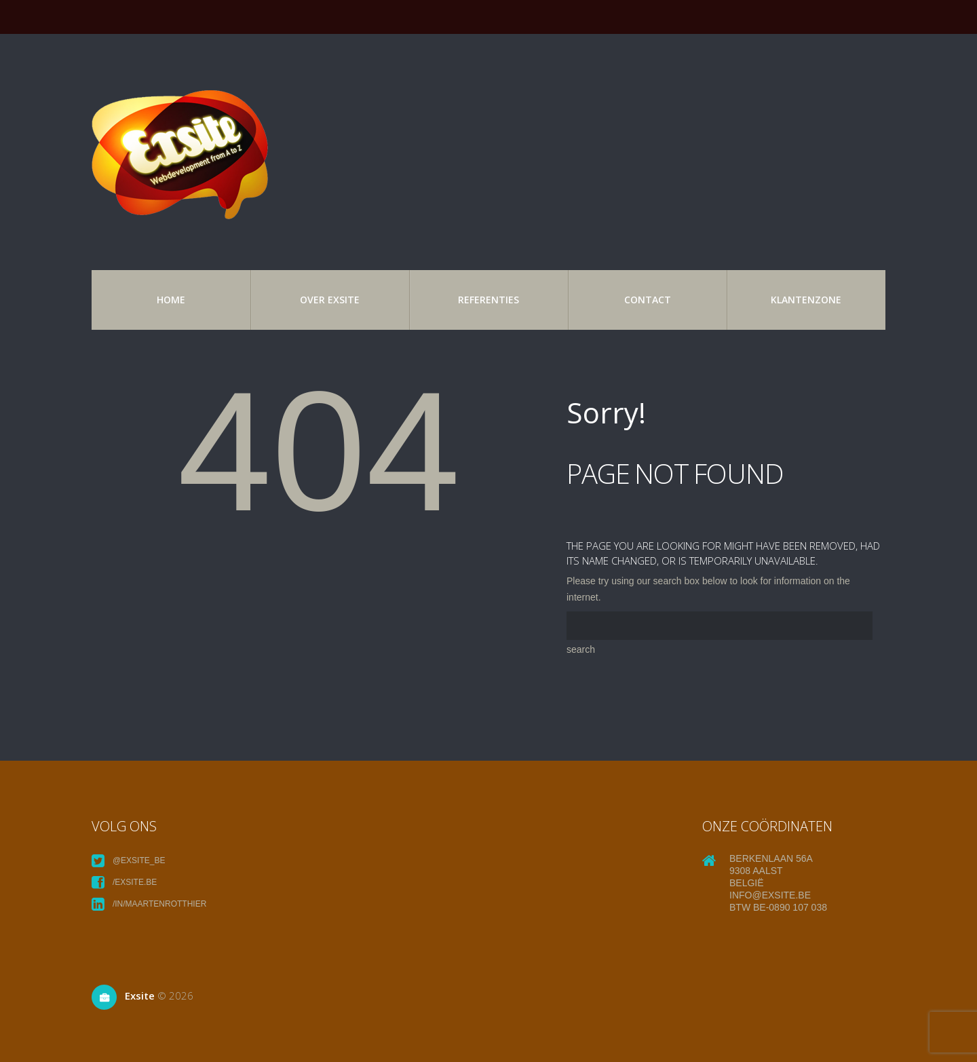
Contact (647, 299)
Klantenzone (806, 299)
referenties (488, 299)
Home (171, 299)
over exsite (330, 299)
